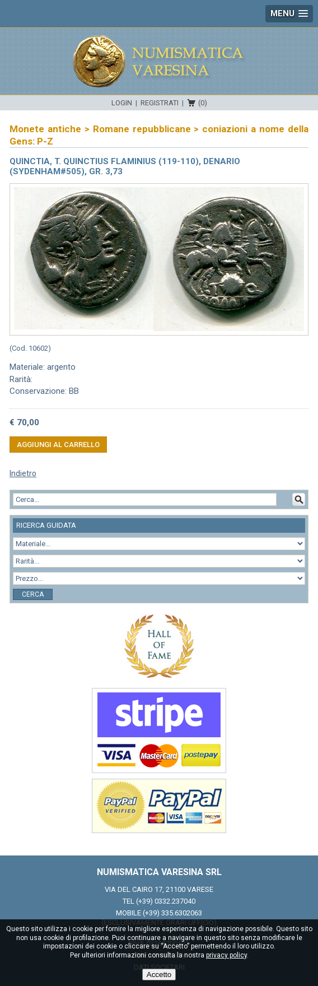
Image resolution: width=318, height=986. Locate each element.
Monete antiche (45, 128)
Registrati (160, 103)
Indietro (23, 473)
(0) (202, 103)
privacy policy (226, 955)
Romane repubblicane (142, 128)
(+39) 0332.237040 (165, 901)
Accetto (159, 974)
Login (121, 103)
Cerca (33, 594)
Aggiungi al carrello (58, 444)
